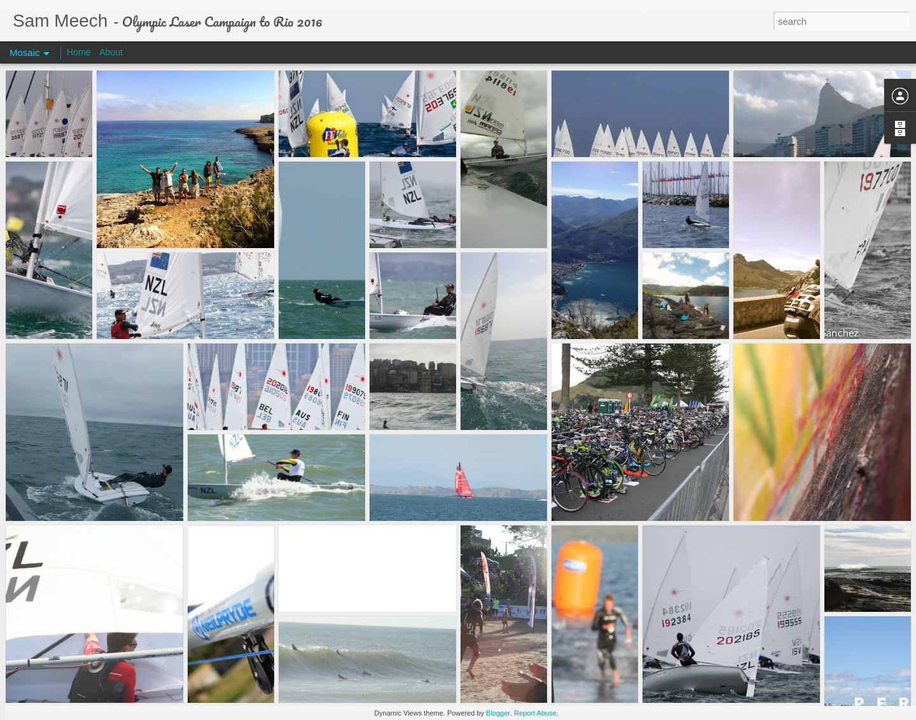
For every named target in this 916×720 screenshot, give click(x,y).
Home (78, 52)
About (111, 52)
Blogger (498, 713)
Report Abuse (535, 713)
